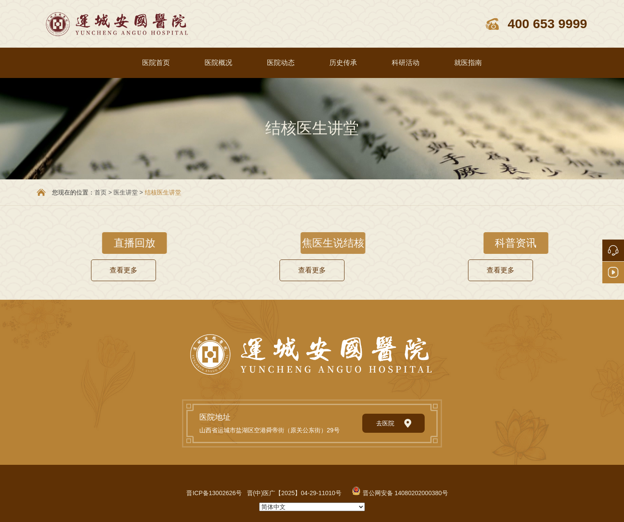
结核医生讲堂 (163, 192)
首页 (100, 192)
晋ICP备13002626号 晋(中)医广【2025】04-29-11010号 (263, 493)
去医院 (393, 423)
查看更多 (123, 270)
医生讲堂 (126, 192)
